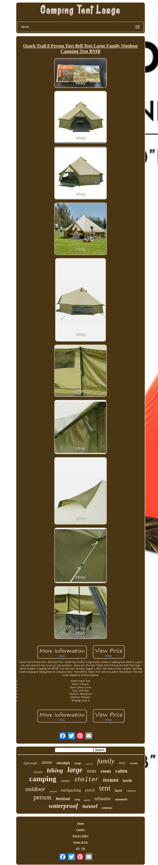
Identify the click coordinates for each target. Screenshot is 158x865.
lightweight (30, 763)
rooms (65, 781)
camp (77, 799)
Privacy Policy (80, 835)
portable (53, 791)
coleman (107, 807)
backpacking (71, 790)
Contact (80, 829)
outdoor (35, 788)
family (105, 761)
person (42, 797)
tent (104, 788)
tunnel (89, 806)
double (38, 772)
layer (118, 790)
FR (83, 848)
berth (127, 780)
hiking (55, 770)
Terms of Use (80, 842)
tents (91, 771)
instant (110, 780)
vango (77, 763)
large (74, 770)
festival (63, 798)
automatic (121, 799)
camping (42, 779)
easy (122, 763)
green (87, 800)
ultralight (63, 763)
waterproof (63, 805)
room (106, 771)
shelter (86, 780)
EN (78, 848)
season (134, 763)
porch (90, 790)
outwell (89, 763)
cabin (121, 771)
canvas (131, 790)
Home (80, 823)
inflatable (102, 798)
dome (46, 762)
